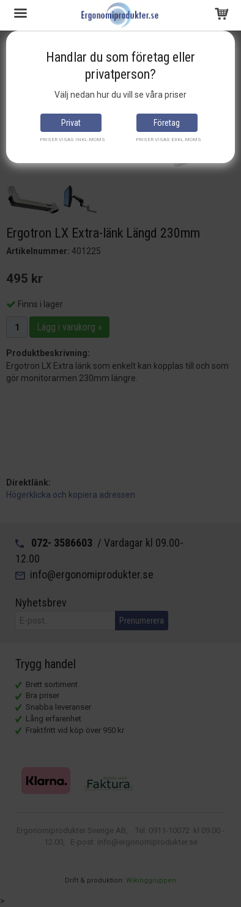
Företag (167, 123)
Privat (71, 123)
